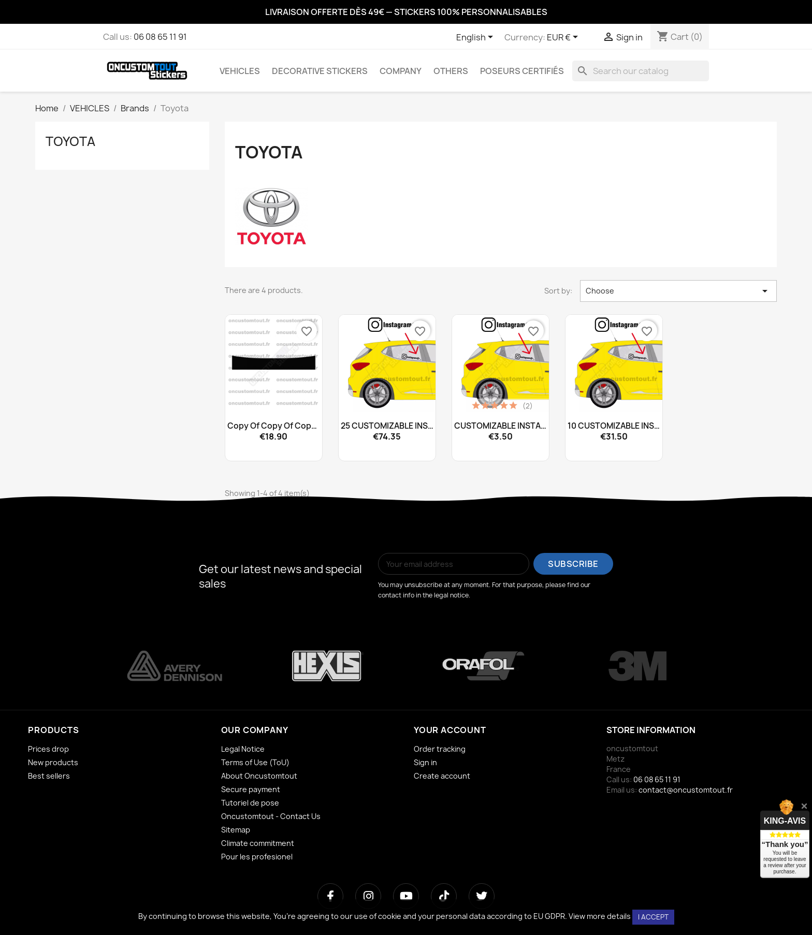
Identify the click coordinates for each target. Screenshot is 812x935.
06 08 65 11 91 (160, 36)
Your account (450, 730)
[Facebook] (330, 896)
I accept (653, 917)
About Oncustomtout (259, 776)
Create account (442, 776)
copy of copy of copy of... (273, 426)
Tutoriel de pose (250, 803)
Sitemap (235, 830)
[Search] (640, 71)
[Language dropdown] (476, 38)
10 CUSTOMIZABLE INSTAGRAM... (614, 426)
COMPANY (401, 71)
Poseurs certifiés (522, 71)
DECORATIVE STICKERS (320, 71)
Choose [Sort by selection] (678, 291)
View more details (600, 916)
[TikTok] (444, 896)
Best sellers (49, 776)
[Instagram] (368, 896)
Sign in (425, 762)
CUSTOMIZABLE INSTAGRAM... (500, 426)
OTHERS (450, 71)
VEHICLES (240, 71)
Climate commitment (257, 843)
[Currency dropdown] (564, 38)
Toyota (70, 141)
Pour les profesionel (257, 856)
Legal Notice (243, 749)
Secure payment (250, 789)
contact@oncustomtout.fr (686, 790)
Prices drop (48, 749)
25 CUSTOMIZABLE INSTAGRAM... (387, 426)
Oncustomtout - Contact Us (271, 816)
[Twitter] (482, 896)
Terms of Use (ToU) (255, 762)
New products (53, 762)
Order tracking (440, 749)
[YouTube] (406, 896)
